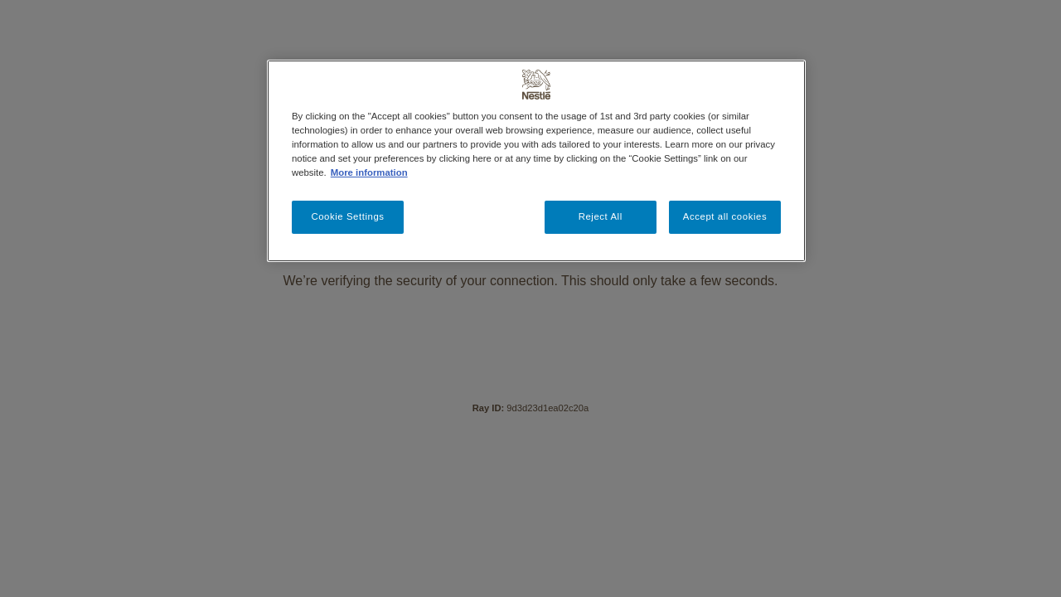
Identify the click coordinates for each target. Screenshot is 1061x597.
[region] (536, 161)
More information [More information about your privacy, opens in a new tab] (369, 172)
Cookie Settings (347, 216)
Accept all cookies (725, 216)
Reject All (601, 216)
